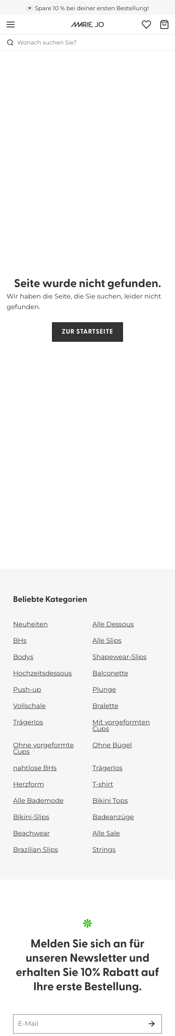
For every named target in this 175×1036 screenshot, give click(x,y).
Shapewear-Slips (119, 657)
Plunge (104, 690)
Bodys (23, 657)
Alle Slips (106, 641)
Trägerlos (28, 722)
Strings (104, 850)
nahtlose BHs (34, 768)
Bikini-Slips (31, 817)
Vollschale (29, 706)
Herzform (28, 785)
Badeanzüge (113, 817)
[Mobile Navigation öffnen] (11, 24)
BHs (20, 641)
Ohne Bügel (112, 745)
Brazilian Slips (35, 850)
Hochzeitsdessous (42, 673)
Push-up (27, 690)
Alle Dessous (113, 624)
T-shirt (102, 785)
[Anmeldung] (146, 24)
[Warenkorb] (164, 24)
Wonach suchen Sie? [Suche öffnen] (42, 42)
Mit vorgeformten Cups (121, 726)
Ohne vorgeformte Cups (43, 749)
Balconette (110, 673)
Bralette (105, 706)
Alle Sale (106, 834)
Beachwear (31, 834)
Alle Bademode (38, 801)
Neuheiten (30, 624)
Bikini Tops (110, 801)
